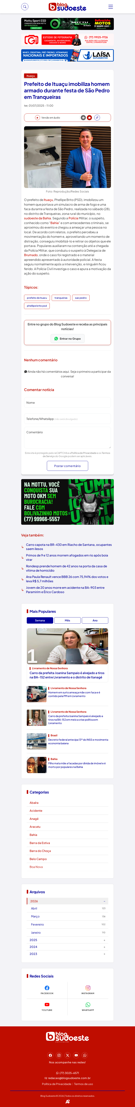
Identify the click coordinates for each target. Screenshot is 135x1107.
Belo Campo (38, 859)
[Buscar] (24, 6)
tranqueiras (61, 297)
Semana (40, 620)
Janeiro (68, 932)
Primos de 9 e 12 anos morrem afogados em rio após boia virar (67, 557)
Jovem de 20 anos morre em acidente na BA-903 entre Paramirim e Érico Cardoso (65, 590)
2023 (67, 953)
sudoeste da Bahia (37, 218)
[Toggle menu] (111, 6)
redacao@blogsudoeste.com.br (67, 1078)
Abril (68, 908)
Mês (67, 620)
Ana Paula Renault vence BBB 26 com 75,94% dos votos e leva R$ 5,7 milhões (67, 579)
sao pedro (81, 297)
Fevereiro (68, 924)
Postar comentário (67, 466)
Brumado (31, 255)
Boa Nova (36, 867)
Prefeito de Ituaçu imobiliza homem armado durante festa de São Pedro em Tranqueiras (67, 90)
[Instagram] (59, 1055)
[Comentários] (89, 117)
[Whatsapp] (85, 1055)
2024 (67, 947)
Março (68, 916)
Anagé (34, 819)
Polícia (73, 218)
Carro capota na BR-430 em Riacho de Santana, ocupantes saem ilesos (69, 547)
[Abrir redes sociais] (97, 117)
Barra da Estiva (40, 843)
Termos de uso (83, 1084)
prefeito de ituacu (37, 297)
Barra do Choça (40, 851)
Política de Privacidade (83, 452)
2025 (67, 940)
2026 (67, 901)
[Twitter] (67, 1055)
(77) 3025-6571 (67, 1073)
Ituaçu (31, 75)
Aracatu (35, 826)
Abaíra (34, 803)
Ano (95, 620)
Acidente (36, 810)
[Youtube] (76, 1055)
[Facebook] (50, 1055)
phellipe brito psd (37, 305)
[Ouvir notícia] (47, 117)
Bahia (54, 223)
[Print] (83, 117)
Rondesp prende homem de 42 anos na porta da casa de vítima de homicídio (66, 568)
